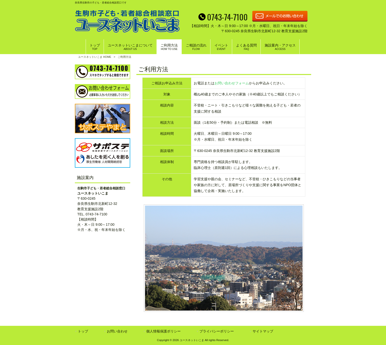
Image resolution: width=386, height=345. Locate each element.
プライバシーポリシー (216, 331)
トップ (83, 331)
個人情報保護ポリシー (163, 331)
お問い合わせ (117, 331)
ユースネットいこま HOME (94, 56)
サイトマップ (263, 331)
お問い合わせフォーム (231, 83)
